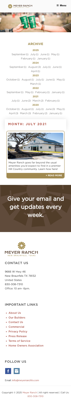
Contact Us (16, 322)
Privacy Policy (18, 331)
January (42, 58)
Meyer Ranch (30, 392)
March (34, 83)
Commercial (16, 327)
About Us (15, 313)
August (33, 66)
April (34, 71)
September (18, 54)
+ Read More (54, 175)
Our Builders (17, 317)
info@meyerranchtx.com (25, 380)
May (53, 54)
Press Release (18, 336)
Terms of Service (19, 341)
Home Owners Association (26, 345)
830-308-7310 (14, 284)
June (43, 54)
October (11, 79)
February (26, 58)
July (32, 54)
